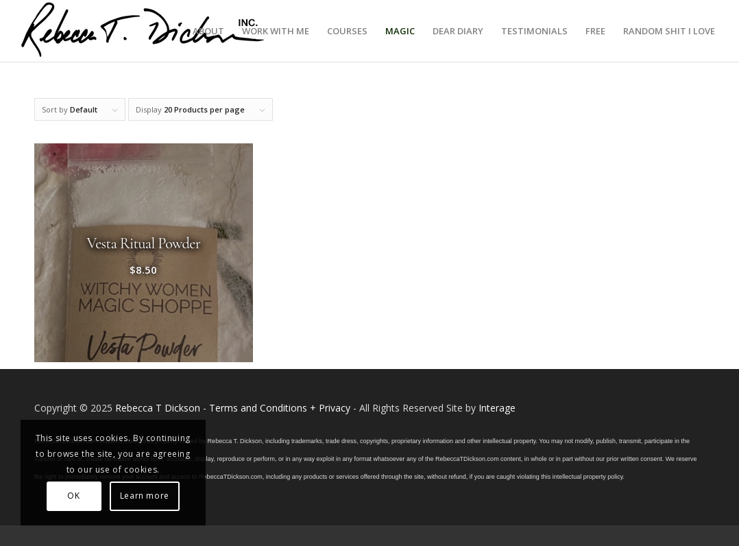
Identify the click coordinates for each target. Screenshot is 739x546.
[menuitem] (208, 31)
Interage (497, 407)
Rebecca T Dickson (157, 407)
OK (73, 495)
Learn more (144, 495)
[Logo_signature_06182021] (143, 31)
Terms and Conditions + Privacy (279, 407)
